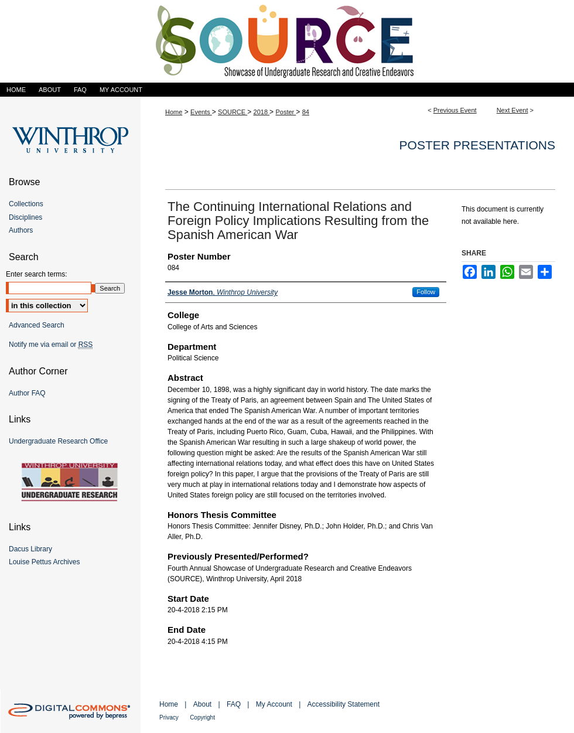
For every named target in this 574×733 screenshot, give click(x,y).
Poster (285, 111)
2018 (262, 111)
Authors (21, 230)
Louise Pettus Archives (44, 562)
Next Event (512, 110)
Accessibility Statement (344, 704)
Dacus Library (30, 549)
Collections (26, 204)
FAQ (234, 704)
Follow (425, 291)
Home (173, 111)
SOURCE (232, 111)
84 (305, 111)
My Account (274, 704)
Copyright (202, 717)
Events (201, 111)
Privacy (169, 717)
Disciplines (25, 217)
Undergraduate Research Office (58, 441)
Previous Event (455, 110)
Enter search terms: (36, 274)
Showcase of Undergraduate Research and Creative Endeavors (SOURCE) (287, 41)
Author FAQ (27, 393)
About (202, 704)
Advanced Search (36, 325)
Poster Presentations (477, 145)
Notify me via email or (51, 344)
